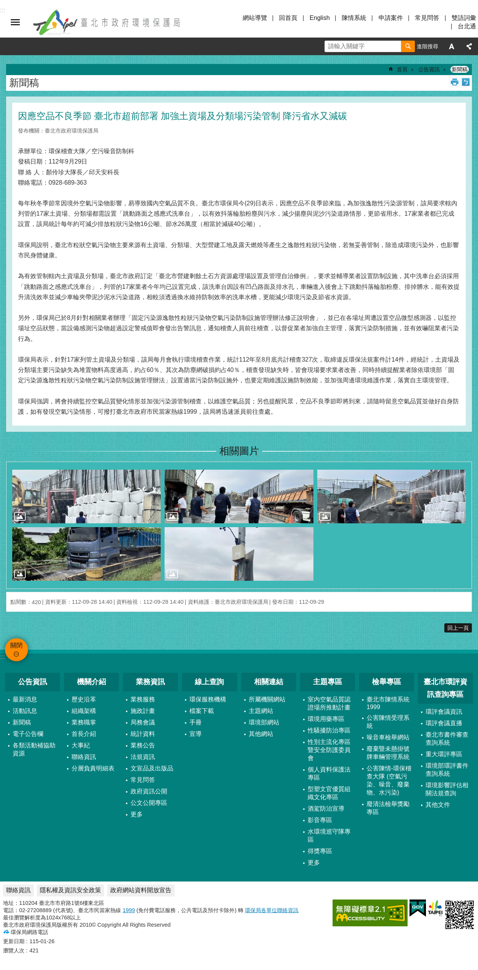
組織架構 (84, 711)
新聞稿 (460, 69)
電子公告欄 (28, 734)
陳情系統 (354, 18)
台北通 (467, 26)
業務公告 (143, 745)
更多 (137, 814)
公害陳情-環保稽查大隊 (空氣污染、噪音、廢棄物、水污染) (389, 780)
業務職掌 (84, 722)
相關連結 (268, 682)
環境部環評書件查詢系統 (447, 769)
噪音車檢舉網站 (388, 737)
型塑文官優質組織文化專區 (329, 793)
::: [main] (8, 61)
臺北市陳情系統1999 (388, 703)
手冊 (195, 722)
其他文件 (438, 804)
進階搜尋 (427, 46)
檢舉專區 (386, 682)
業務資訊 (150, 682)
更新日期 (13, 941)
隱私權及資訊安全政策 (70, 890)
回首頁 (288, 18)
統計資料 (143, 734)
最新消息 (25, 699)
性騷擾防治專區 (329, 730)
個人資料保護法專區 (329, 773)
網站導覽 (255, 18)
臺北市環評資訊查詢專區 (445, 688)
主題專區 (327, 682)
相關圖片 (239, 451)
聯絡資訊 (84, 757)
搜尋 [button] (408, 46)
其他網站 (261, 734)
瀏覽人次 (13, 950)
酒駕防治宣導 (326, 808)
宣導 (195, 734)
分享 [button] (469, 46)
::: (2, 657)
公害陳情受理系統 (388, 721)
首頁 (402, 69)
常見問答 (427, 18)
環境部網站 (264, 722)
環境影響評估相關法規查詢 (447, 789)
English (320, 18)
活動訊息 (25, 711)
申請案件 (390, 18)
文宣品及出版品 (152, 768)
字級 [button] (451, 46)
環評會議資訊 (444, 711)
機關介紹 (91, 682)
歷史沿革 (84, 699)
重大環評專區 (444, 754)
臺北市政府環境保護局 (107, 22)
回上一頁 (458, 628)
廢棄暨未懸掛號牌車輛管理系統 (388, 753)
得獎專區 (320, 851)
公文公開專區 (149, 803)
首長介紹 (84, 734)
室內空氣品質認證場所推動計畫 (329, 703)
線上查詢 (209, 682)
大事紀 (81, 745)
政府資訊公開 (149, 791)
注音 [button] (466, 82)
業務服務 (143, 699)
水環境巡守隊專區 (329, 835)
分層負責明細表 (93, 768)
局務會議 (143, 722)
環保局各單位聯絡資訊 (272, 910)
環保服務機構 (207, 699)
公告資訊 (429, 69)
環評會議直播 (444, 723)
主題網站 (261, 711)
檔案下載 (201, 711)
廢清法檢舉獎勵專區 (388, 808)
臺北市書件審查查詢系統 (447, 738)
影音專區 (320, 820)
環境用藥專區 (326, 719)
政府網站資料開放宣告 (140, 890)
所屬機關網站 (267, 699)
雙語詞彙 (464, 18)
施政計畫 (143, 711)
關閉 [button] (15, 22)
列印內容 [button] (455, 82)
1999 (128, 910)
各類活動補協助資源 (34, 749)
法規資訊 (143, 757)
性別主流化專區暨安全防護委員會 (329, 750)
